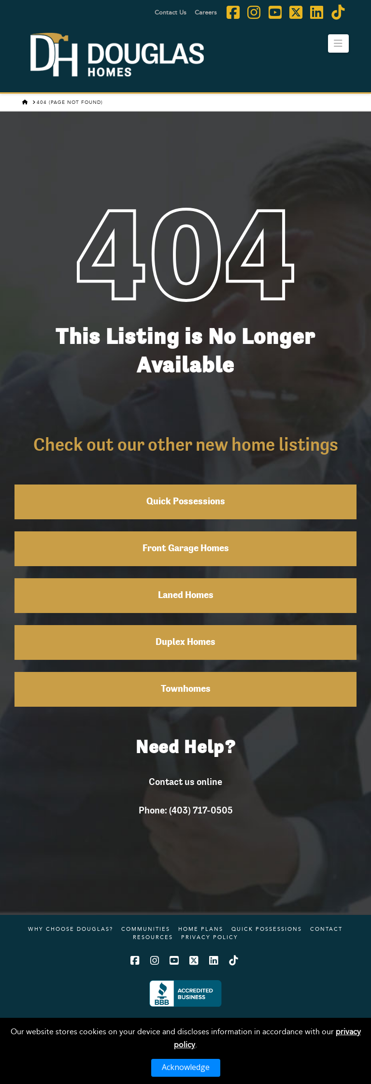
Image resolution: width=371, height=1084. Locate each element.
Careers (206, 12)
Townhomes (186, 689)
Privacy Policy (209, 937)
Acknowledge (186, 1067)
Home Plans (200, 929)
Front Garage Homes (186, 549)
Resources (153, 937)
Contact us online (185, 781)
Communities (145, 929)
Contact (326, 929)
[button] (338, 43)
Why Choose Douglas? (70, 929)
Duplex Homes (185, 642)
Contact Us (170, 12)
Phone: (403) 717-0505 (186, 810)
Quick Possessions (185, 502)
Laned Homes (186, 595)
